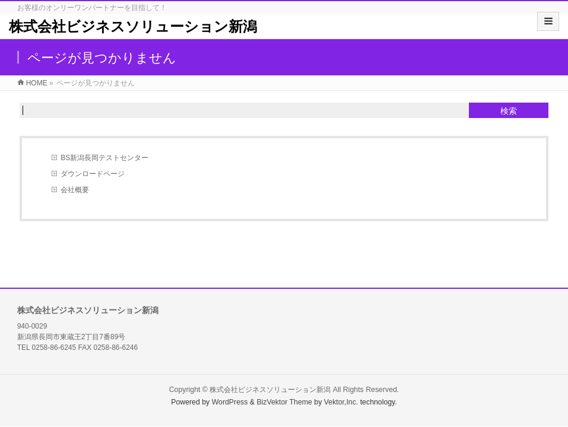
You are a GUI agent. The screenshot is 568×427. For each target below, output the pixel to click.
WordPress (230, 402)
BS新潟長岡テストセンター (104, 158)
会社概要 (75, 190)
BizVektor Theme (284, 402)
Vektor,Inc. (341, 402)
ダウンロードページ (93, 174)
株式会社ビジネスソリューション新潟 (133, 26)
